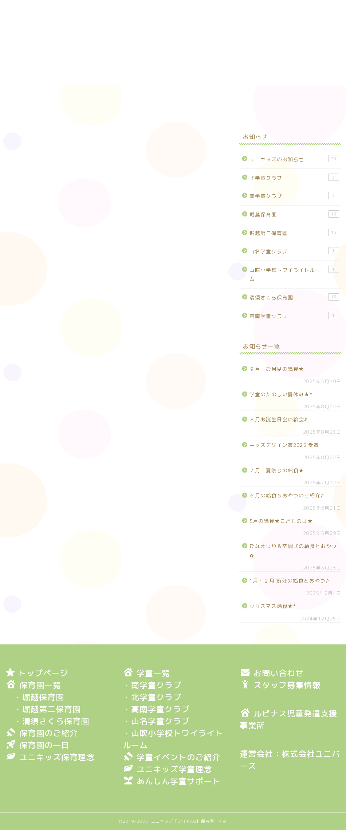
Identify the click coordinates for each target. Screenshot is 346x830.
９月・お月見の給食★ (276, 368)
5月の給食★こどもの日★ (281, 520)
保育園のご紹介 (113, 94)
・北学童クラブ (152, 697)
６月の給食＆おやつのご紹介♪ (286, 495)
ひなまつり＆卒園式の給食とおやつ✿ (293, 551)
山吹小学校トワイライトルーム (294, 274)
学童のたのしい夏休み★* (280, 394)
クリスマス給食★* (272, 606)
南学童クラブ (294, 195)
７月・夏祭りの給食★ (276, 470)
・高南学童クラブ (156, 709)
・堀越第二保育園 (47, 709)
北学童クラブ (294, 177)
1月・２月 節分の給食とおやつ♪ (289, 580)
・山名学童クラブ (156, 721)
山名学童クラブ (294, 251)
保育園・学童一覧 (261, 94)
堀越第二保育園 (294, 233)
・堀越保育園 (39, 697)
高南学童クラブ (294, 315)
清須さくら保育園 (294, 297)
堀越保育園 (17, 141)
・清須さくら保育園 (51, 721)
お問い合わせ (41, 110)
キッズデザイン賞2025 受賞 (284, 444)
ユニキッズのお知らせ (294, 159)
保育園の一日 (185, 94)
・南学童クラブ (152, 685)
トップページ (41, 94)
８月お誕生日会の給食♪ (278, 419)
